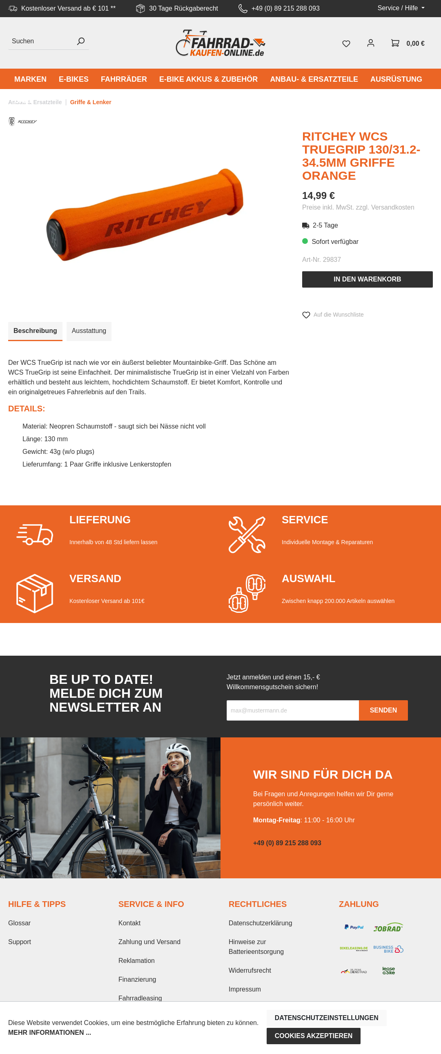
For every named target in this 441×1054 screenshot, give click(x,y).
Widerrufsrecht (250, 970)
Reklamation (136, 960)
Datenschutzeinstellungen (327, 1017)
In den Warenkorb (367, 279)
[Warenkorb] (408, 43)
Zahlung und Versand (149, 941)
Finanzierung (137, 979)
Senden (383, 710)
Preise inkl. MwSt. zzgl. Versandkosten (358, 207)
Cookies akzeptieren (314, 1035)
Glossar (19, 923)
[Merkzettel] (346, 43)
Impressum (245, 989)
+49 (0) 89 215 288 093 (286, 8)
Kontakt (129, 923)
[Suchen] (40, 41)
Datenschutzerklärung (260, 923)
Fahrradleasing (140, 998)
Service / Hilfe (399, 7)
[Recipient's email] (293, 710)
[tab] (35, 331)
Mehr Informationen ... (49, 1032)
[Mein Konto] (371, 43)
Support (19, 941)
